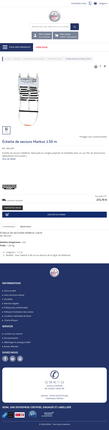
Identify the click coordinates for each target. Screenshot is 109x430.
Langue (103, 3)
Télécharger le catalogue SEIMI (17, 342)
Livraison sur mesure (13, 333)
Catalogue (42, 47)
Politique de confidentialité (16, 307)
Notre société (10, 290)
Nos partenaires (11, 338)
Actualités (8, 299)
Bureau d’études (11, 346)
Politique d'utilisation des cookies (18, 311)
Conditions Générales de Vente (17, 316)
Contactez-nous (79, 3)
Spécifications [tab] (25, 227)
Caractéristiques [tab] (8, 227)
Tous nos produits (17, 47)
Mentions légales (11, 303)
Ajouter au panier (35, 215)
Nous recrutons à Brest (14, 295)
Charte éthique (11, 320)
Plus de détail (9, 158)
